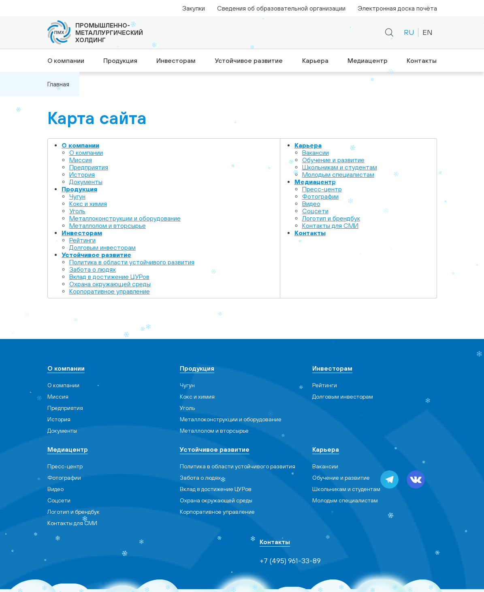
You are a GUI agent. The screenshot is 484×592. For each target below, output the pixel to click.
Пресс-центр (322, 189)
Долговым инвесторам (102, 247)
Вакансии (315, 152)
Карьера (315, 60)
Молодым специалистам (338, 174)
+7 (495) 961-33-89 (297, 32)
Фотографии (320, 196)
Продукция (119, 60)
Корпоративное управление (109, 291)
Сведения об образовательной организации (281, 8)
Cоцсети (315, 210)
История (82, 174)
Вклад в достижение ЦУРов (109, 276)
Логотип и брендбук (331, 218)
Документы (85, 181)
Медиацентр (367, 60)
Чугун (77, 196)
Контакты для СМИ (330, 225)
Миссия (80, 159)
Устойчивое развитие (248, 60)
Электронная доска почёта (397, 8)
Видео (311, 203)
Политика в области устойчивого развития (131, 262)
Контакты (423, 60)
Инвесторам (175, 60)
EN (427, 32)
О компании (64, 60)
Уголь (77, 210)
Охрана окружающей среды (110, 283)
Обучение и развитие (333, 159)
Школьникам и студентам (339, 167)
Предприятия (88, 167)
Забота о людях (92, 269)
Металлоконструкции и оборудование (125, 218)
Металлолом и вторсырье (107, 225)
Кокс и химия (88, 203)
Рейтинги (82, 240)
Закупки (193, 8)
